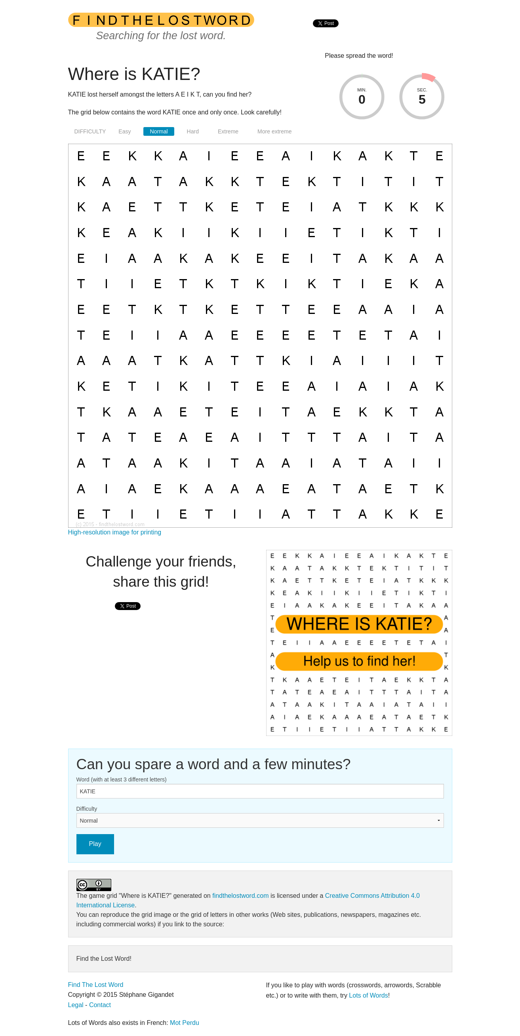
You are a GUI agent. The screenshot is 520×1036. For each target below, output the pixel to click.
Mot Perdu (184, 1022)
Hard (193, 131)
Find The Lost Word (96, 984)
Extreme (228, 131)
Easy (124, 131)
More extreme (274, 131)
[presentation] (326, 31)
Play (95, 843)
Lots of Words (368, 995)
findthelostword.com (240, 895)
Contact (100, 1005)
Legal (76, 1005)
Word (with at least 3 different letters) (121, 779)
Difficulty (86, 809)
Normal (159, 131)
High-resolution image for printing (115, 532)
